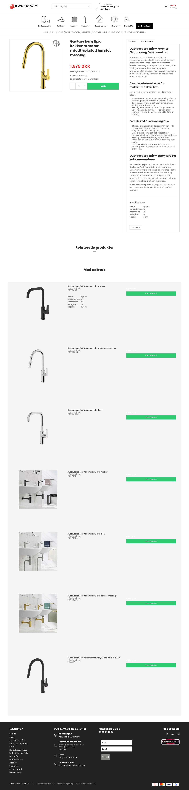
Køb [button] (103, 86)
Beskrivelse (133, 41)
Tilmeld (105, 757)
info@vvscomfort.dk (68, 757)
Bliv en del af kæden (18, 743)
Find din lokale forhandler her (72, 765)
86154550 (63, 749)
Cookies (13, 763)
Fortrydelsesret (16, 759)
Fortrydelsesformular (18, 753)
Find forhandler (147, 41)
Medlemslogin (144, 26)
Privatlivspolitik (16, 769)
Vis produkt (151, 293)
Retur (11, 746)
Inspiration (14, 766)
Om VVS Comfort (17, 740)
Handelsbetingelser (18, 750)
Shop (11, 737)
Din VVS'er (129, 26)
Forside (12, 733)
